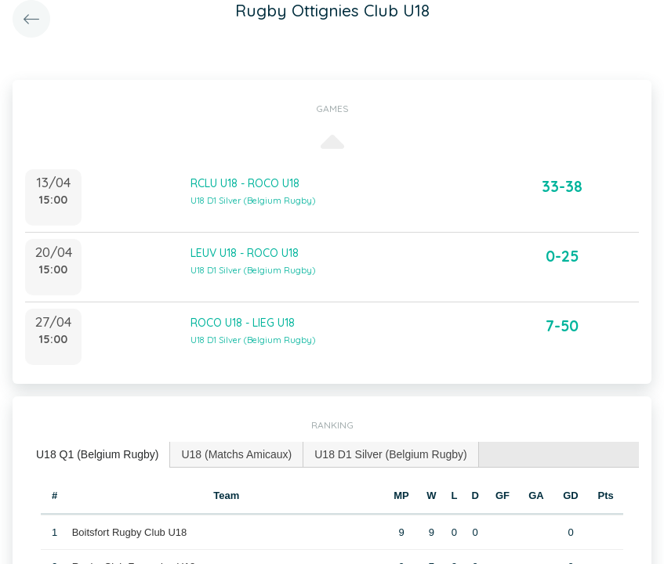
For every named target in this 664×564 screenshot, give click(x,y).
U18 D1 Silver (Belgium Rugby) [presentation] (390, 454)
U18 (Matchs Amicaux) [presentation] (236, 454)
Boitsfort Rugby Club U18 (129, 532)
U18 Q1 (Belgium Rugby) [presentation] (97, 454)
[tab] (97, 455)
